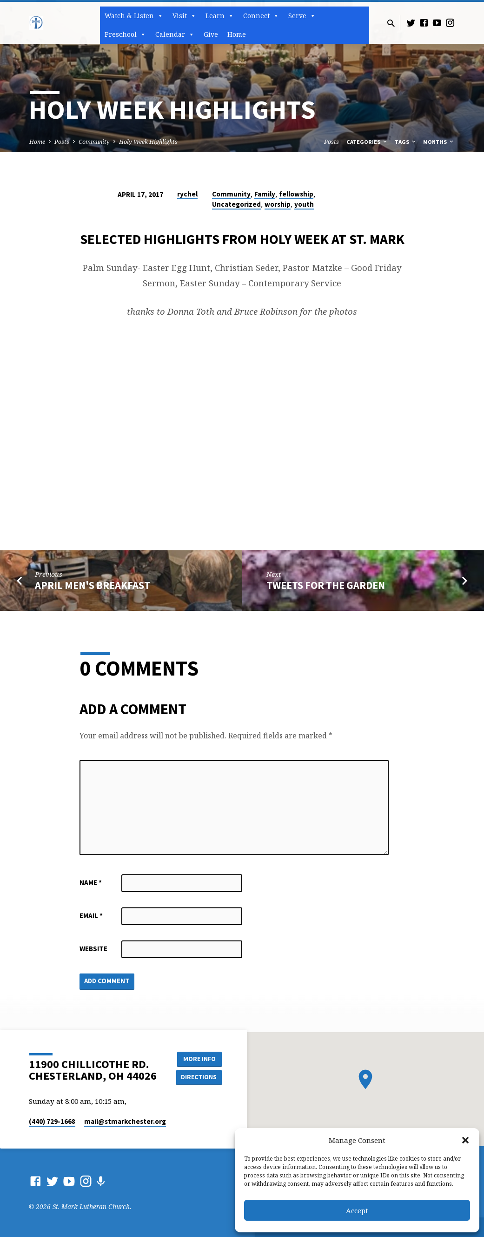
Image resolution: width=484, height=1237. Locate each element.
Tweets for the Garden (325, 585)
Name (91, 882)
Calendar (174, 34)
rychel (187, 193)
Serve (302, 16)
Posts (61, 142)
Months (439, 141)
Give (211, 34)
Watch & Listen (134, 16)
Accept (357, 1210)
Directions (198, 1077)
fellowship (296, 193)
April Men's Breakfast (92, 585)
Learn (220, 16)
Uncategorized (236, 204)
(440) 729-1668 (52, 1121)
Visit (184, 16)
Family (264, 193)
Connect (261, 16)
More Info (198, 1058)
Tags (406, 141)
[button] (465, 1140)
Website (93, 948)
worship (278, 204)
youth (304, 204)
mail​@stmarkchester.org (125, 1121)
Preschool (125, 34)
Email (91, 915)
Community (94, 142)
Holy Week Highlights (148, 142)
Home (236, 34)
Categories (367, 141)
